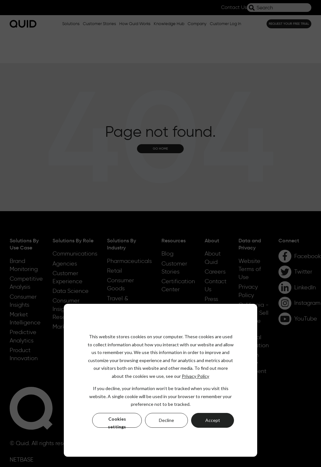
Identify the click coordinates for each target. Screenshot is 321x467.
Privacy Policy (195, 376)
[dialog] (160, 380)
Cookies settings (117, 422)
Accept (212, 420)
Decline (166, 420)
